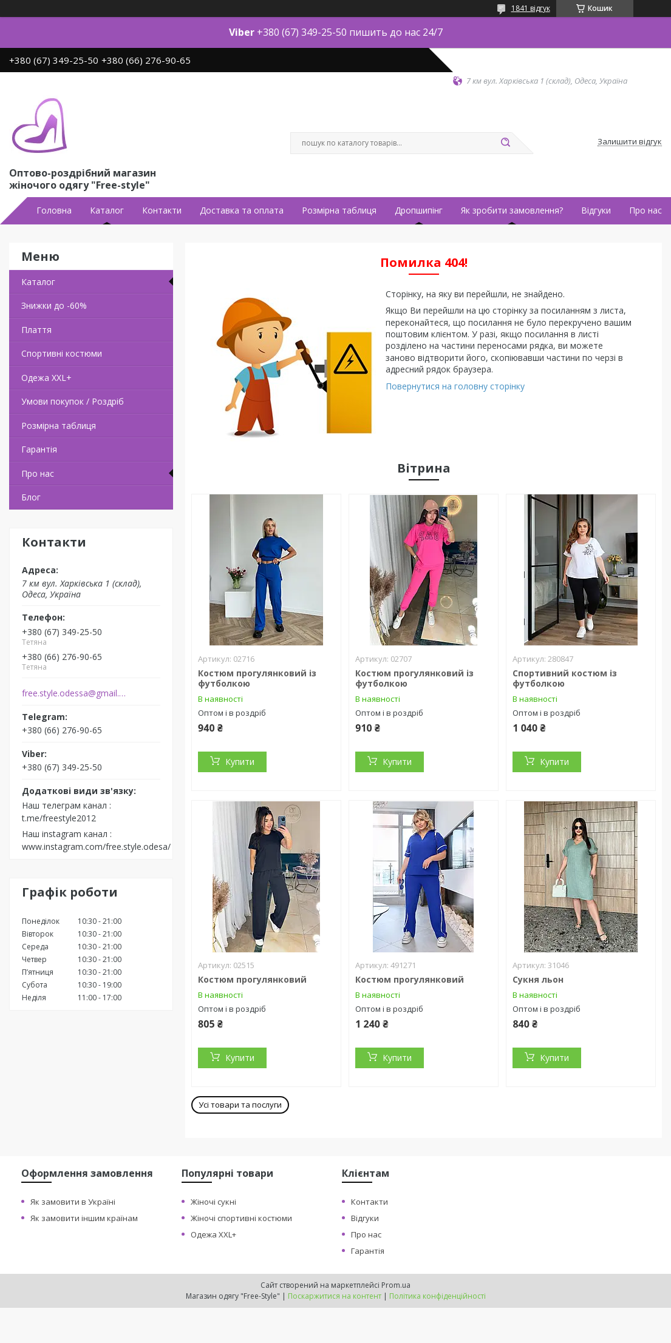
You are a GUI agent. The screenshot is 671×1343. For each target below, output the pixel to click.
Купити (239, 761)
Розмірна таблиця (339, 210)
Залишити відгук (630, 142)
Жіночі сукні (213, 1201)
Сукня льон (538, 979)
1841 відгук (530, 8)
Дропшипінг (419, 210)
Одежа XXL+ (213, 1234)
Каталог (107, 210)
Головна (54, 210)
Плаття (36, 329)
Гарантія (39, 449)
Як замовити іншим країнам (84, 1218)
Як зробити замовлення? (512, 210)
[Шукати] (506, 143)
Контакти (162, 210)
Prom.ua (395, 1285)
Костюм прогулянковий (252, 979)
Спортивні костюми (61, 353)
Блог (31, 497)
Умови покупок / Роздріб (72, 401)
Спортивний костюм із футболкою (565, 678)
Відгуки (596, 210)
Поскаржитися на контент (334, 1296)
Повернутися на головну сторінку (455, 386)
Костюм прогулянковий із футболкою (257, 678)
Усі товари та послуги (240, 1104)
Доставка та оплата (242, 210)
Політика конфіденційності (437, 1296)
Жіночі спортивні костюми (241, 1218)
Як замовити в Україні (72, 1201)
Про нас (645, 210)
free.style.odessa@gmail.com (75, 693)
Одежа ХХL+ (46, 377)
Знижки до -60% (54, 305)
